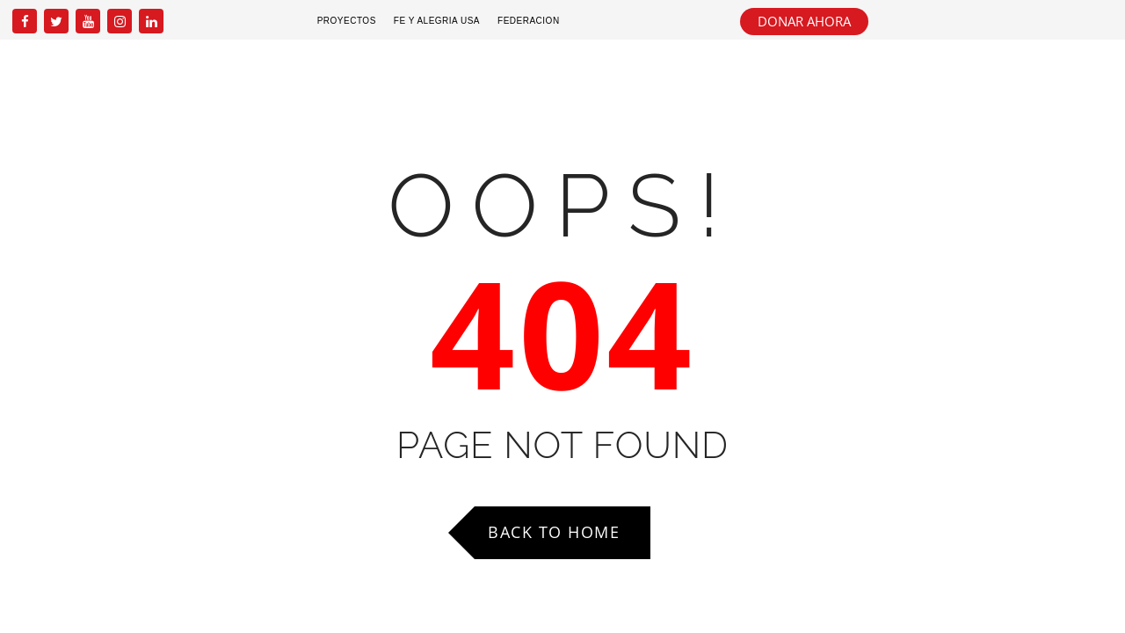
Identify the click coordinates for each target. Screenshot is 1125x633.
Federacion (528, 20)
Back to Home (554, 531)
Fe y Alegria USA (437, 20)
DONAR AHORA (804, 21)
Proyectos (346, 20)
